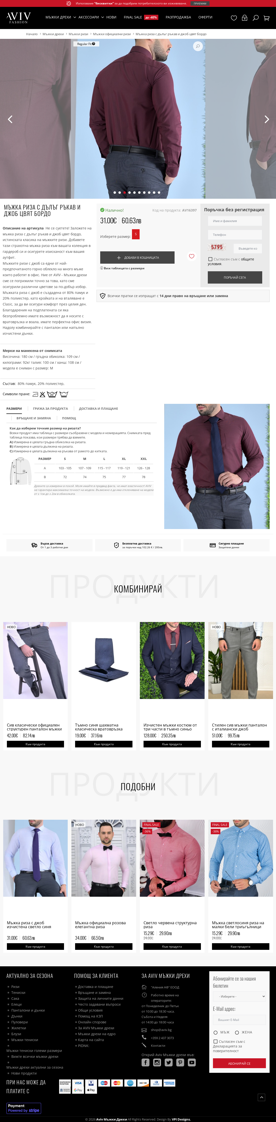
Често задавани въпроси (99, 1004)
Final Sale (141, 17)
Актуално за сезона (29, 975)
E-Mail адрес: (224, 1008)
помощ (69, 418)
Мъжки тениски (24, 1039)
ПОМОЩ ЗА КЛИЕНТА (96, 975)
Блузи (16, 1033)
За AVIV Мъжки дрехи (96, 1028)
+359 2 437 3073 (162, 1038)
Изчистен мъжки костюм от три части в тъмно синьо (170, 727)
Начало (32, 34)
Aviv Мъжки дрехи (111, 1119)
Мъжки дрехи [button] (58, 17)
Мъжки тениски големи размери (34, 1050)
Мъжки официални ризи (112, 34)
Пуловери (19, 1022)
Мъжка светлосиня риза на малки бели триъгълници (238, 924)
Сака (15, 998)
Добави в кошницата (137, 258)
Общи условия (90, 1010)
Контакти (158, 1045)
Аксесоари (89, 17)
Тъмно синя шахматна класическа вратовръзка (99, 727)
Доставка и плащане (95, 986)
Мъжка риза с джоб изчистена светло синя (29, 924)
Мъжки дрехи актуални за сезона (34, 1067)
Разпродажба (178, 17)
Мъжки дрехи (53, 34)
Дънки (16, 1016)
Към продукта (35, 744)
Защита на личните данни (100, 998)
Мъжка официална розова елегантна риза (100, 924)
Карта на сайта (91, 1039)
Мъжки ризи (78, 34)
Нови (111, 17)
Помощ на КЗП (90, 1016)
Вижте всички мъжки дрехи (34, 1056)
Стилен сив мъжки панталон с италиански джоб (239, 727)
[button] (115, 192)
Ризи (15, 986)
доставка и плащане (98, 408)
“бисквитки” (104, 3)
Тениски (18, 992)
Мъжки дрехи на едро (96, 1033)
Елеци (16, 1004)
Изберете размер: (115, 236)
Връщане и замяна (33, 418)
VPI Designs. (181, 1119)
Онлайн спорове (92, 1022)
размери (14, 408)
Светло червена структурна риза (170, 924)
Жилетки (18, 1028)
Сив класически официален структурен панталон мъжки (34, 727)
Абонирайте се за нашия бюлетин (234, 982)
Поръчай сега (235, 277)
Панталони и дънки (28, 1010)
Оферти (205, 17)
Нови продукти (24, 1073)
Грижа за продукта (50, 408)
